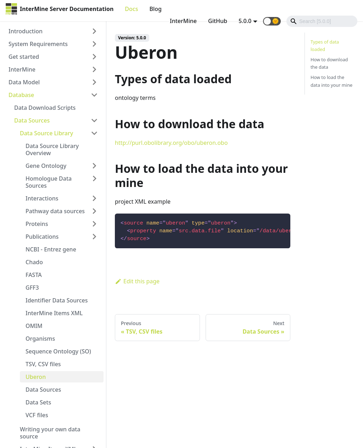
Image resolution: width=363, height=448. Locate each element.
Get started (24, 57)
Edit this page (137, 281)
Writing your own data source (50, 432)
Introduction (26, 31)
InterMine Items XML (54, 313)
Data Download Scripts (45, 108)
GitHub (217, 21)
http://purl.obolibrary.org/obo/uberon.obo (171, 143)
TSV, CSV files (43, 364)
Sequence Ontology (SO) (58, 351)
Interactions (42, 198)
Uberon (36, 377)
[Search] (321, 21)
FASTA (34, 275)
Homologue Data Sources (49, 182)
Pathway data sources (55, 211)
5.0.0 (245, 21)
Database (21, 95)
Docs (131, 9)
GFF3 (32, 287)
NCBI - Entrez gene (51, 249)
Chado (34, 262)
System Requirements (38, 44)
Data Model (24, 82)
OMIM (34, 326)
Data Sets (38, 402)
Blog (155, 9)
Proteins (37, 224)
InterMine (183, 21)
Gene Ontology (46, 166)
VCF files (37, 415)
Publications (42, 236)
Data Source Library (46, 133)
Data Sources (32, 120)
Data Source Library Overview (52, 149)
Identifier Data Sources (57, 300)
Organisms (40, 338)
